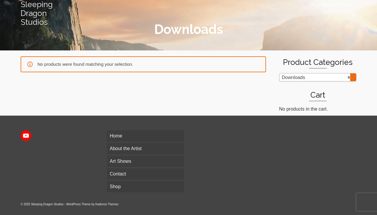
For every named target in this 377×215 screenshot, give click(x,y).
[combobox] (318, 77)
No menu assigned (330, 4)
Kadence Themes (106, 204)
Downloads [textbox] (316, 77)
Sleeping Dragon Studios (37, 13)
